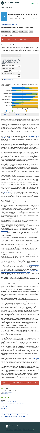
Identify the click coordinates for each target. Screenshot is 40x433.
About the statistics (23, 31)
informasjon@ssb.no (8, 387)
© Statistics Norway (28, 424)
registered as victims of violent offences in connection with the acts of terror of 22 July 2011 (19, 266)
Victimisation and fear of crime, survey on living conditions (13, 398)
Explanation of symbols (8, 74)
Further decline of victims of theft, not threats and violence (13, 408)
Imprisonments (4, 403)
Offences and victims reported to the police (10, 396)
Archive (31, 31)
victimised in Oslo (4, 226)
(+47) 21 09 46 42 (5, 388)
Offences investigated (5, 400)
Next (24, 109)
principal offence (9, 198)
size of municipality (6, 187)
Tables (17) (15, 31)
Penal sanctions (4, 401)
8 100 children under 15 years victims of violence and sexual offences (15, 410)
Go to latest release (22, 40)
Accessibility (17, 424)
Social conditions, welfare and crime (9, 24)
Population (3, 405)
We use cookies (34, 3)
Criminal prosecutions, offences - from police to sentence (13, 411)
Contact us (9, 424)
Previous (4, 109)
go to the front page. (32, 18)
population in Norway (34, 260)
